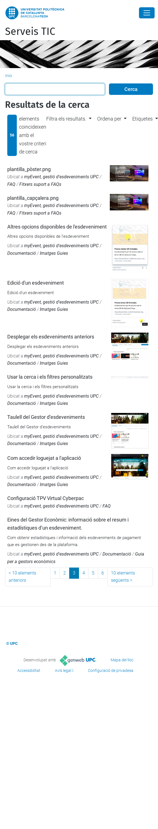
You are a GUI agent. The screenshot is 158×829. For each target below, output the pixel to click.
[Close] (147, 12)
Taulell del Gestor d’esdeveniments (46, 417)
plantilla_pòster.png (29, 169)
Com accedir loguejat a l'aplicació (44, 458)
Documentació (21, 253)
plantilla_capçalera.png (33, 198)
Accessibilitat (28, 670)
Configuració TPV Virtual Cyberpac (45, 498)
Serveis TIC (30, 31)
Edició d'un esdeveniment (35, 283)
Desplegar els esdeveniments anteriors (50, 337)
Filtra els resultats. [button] (66, 119)
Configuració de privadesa (110, 670)
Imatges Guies (54, 253)
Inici (8, 75)
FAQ (11, 184)
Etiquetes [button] (142, 119)
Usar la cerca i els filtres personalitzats (49, 377)
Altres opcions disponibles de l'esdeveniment (57, 227)
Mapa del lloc (122, 660)
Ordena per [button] (109, 119)
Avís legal (63, 670)
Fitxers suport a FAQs (40, 184)
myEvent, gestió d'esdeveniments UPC (61, 176)
